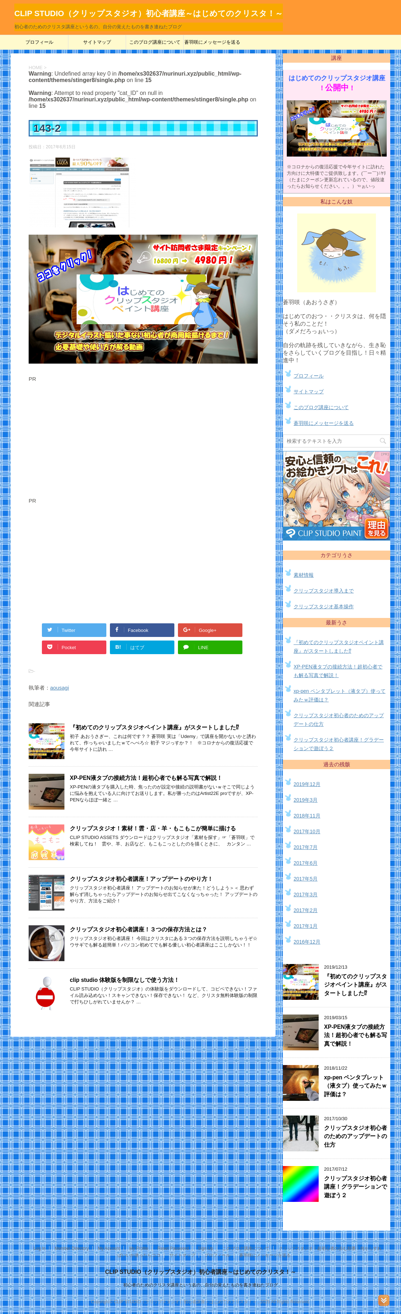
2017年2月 (306, 910)
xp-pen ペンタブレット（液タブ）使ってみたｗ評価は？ (355, 1085)
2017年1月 (306, 926)
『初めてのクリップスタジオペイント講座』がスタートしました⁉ (154, 727)
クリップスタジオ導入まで (324, 591)
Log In (39, 1248)
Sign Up (205, 1248)
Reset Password (173, 1248)
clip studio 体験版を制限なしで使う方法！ (124, 980)
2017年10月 (307, 831)
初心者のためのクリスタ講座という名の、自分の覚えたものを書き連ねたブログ (200, 1284)
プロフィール (39, 42)
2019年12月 (307, 784)
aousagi (59, 688)
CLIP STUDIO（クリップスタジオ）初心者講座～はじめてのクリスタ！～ (200, 1272)
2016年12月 (307, 942)
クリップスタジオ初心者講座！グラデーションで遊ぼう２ (355, 1186)
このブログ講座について (154, 42)
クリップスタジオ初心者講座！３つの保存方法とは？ (138, 929)
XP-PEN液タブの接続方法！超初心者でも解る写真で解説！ (146, 778)
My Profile (138, 1248)
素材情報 (304, 575)
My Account (109, 1248)
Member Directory (72, 1248)
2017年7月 (306, 847)
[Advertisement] (89, 441)
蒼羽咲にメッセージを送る (212, 42)
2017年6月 (306, 863)
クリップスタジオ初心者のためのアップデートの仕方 (355, 1136)
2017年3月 (306, 894)
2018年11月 (307, 816)
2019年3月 (306, 800)
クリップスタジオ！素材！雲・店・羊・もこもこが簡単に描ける (153, 828)
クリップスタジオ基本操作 (324, 606)
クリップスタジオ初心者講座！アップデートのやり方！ (141, 879)
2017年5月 (306, 879)
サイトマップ (97, 42)
